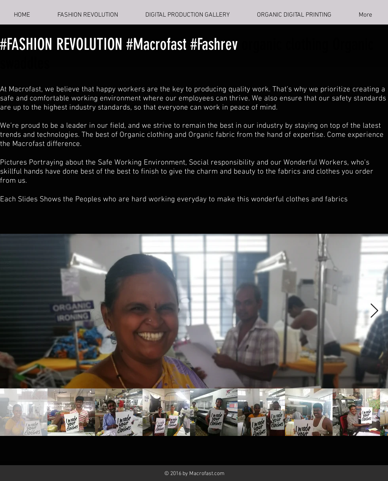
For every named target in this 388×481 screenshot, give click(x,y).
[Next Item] (374, 311)
